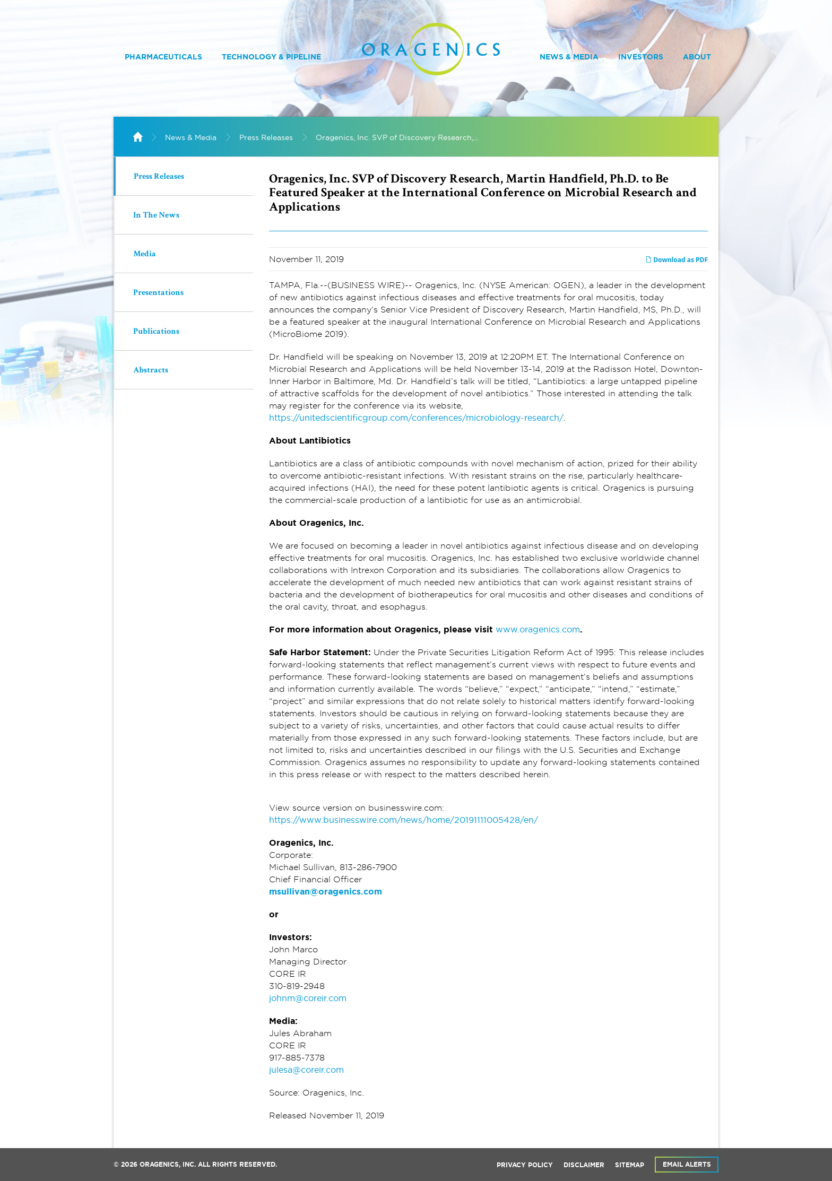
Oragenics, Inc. (168, 1164)
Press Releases (266, 137)
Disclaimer (584, 1165)
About (697, 57)
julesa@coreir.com (306, 1069)
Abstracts (150, 371)
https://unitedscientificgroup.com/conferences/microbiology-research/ (416, 417)
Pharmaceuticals (163, 57)
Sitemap (629, 1165)
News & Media (569, 57)
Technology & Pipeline (271, 57)
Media (144, 254)
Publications (156, 332)
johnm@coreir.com (307, 998)
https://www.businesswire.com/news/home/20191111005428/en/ (403, 819)
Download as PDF (676, 259)
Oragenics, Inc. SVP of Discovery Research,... (397, 137)
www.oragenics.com (538, 629)
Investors (640, 57)
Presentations (158, 293)
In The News (156, 216)
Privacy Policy (525, 1165)
